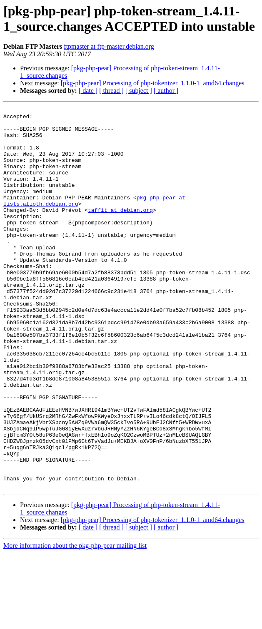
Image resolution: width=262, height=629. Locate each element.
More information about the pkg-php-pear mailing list (75, 621)
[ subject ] (138, 90)
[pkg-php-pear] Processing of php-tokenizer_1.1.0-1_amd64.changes (153, 83)
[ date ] (88, 90)
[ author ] (166, 90)
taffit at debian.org (120, 231)
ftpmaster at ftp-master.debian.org (109, 46)
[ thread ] (111, 90)
